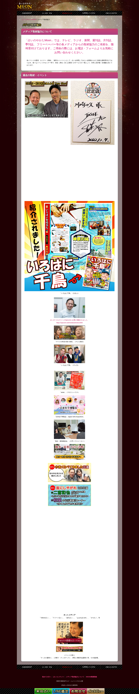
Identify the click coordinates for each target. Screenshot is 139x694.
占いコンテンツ (58, 677)
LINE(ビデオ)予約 (88, 13)
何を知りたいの (67, 13)
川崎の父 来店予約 (111, 13)
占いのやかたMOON (29, 19)
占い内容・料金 (47, 13)
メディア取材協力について (75, 677)
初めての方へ (46, 677)
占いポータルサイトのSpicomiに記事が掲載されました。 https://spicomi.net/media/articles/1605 (69, 320)
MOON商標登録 (91, 677)
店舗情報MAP (27, 13)
